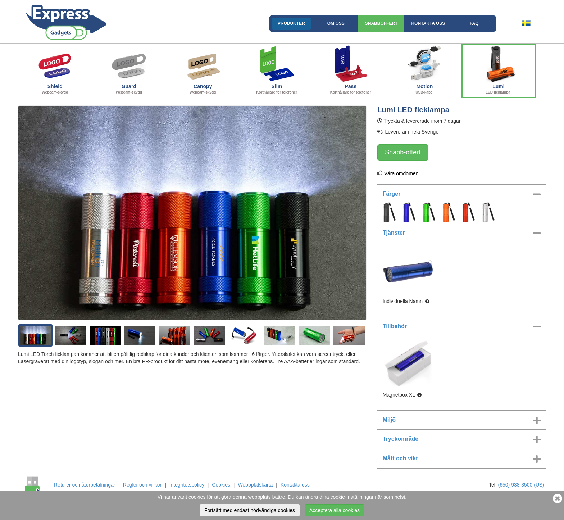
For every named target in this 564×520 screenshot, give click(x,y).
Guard (129, 70)
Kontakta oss (428, 23)
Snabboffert (381, 23)
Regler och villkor (142, 485)
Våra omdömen (401, 173)
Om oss (336, 23)
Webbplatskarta (255, 485)
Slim (277, 70)
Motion (425, 70)
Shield (55, 70)
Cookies (221, 485)
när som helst (390, 497)
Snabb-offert (402, 152)
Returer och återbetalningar (84, 485)
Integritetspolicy (186, 485)
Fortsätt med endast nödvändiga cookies (249, 510)
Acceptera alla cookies (334, 510)
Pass (351, 70)
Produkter (291, 23)
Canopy (203, 70)
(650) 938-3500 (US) (521, 485)
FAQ (474, 23)
